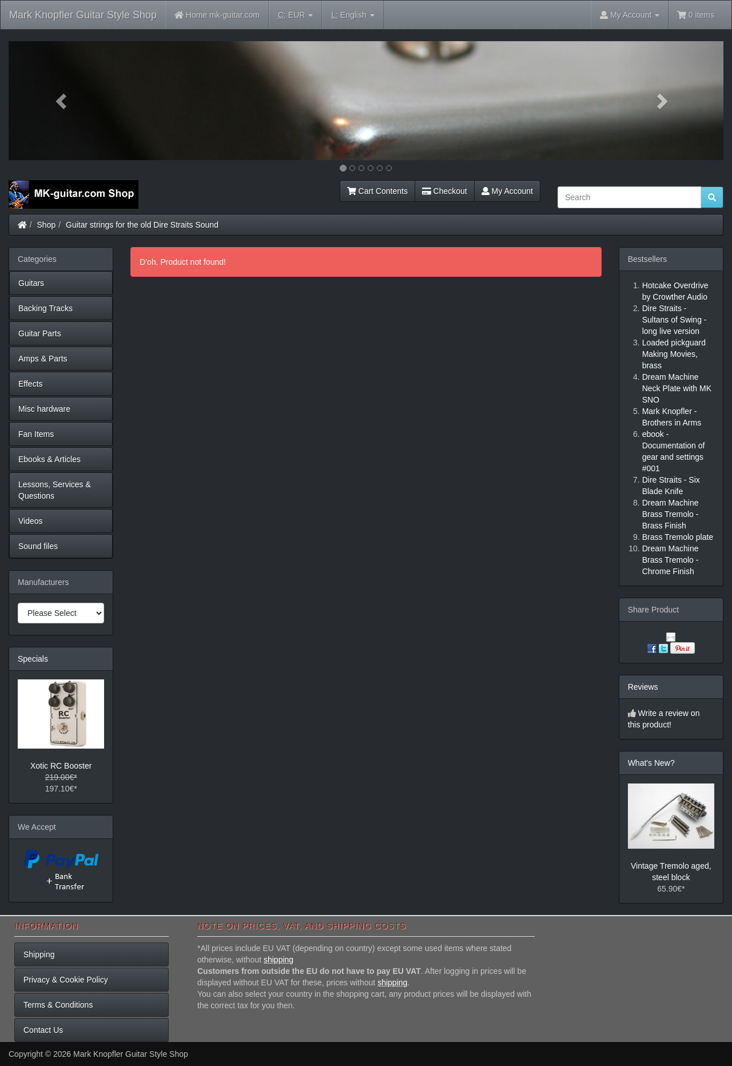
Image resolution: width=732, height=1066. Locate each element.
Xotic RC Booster (61, 765)
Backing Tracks (45, 308)
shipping (278, 959)
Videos (30, 521)
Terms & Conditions (58, 1004)
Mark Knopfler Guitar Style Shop (83, 15)
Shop (46, 224)
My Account (507, 191)
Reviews (643, 686)
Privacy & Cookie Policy (65, 979)
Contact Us (43, 1030)
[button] (62, 100)
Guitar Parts (39, 333)
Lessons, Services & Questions (54, 490)
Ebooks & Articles (49, 459)
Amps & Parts (42, 358)
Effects (30, 383)
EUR (295, 15)
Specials (33, 658)
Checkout (444, 191)
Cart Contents (377, 191)
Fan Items (36, 434)
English (352, 15)
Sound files (38, 546)
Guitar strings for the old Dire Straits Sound (142, 224)
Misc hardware (44, 408)
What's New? (651, 762)
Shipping (39, 954)
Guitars (31, 283)
